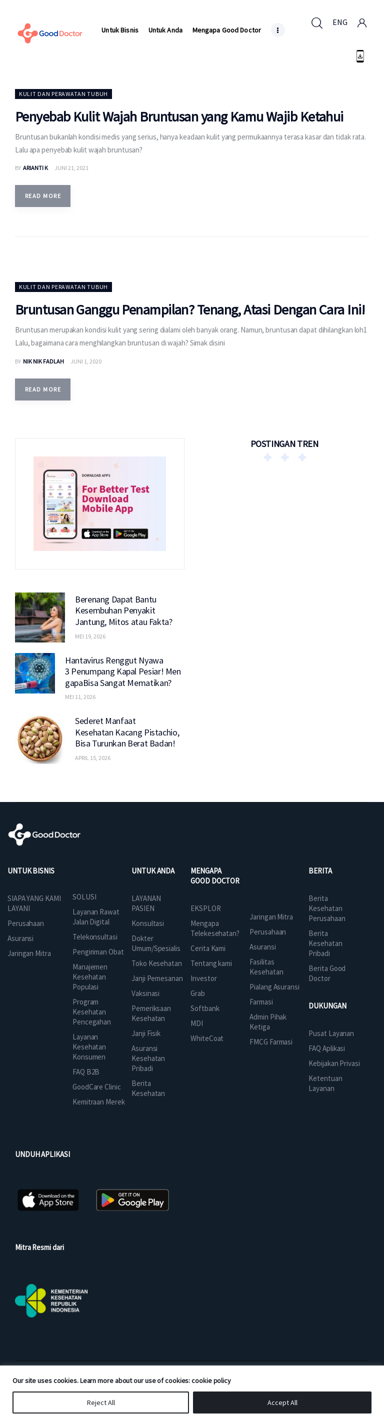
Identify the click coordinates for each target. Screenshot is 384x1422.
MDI (196, 1023)
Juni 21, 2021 (71, 168)
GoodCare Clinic (96, 1087)
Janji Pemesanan (157, 978)
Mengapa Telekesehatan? (215, 928)
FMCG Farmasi (271, 1041)
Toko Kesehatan (157, 963)
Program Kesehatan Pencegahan (91, 1011)
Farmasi (261, 1001)
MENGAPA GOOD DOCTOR (215, 876)
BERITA (320, 871)
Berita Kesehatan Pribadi (325, 943)
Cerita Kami (208, 948)
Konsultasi (148, 923)
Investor (203, 978)
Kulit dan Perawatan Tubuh (63, 94)
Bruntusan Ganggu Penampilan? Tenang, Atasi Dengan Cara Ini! (189, 309)
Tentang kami (211, 963)
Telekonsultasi (95, 937)
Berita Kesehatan (148, 1088)
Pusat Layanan (331, 1033)
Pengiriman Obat (98, 951)
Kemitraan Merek (98, 1101)
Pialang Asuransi (274, 987)
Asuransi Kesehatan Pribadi (148, 1058)
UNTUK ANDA (153, 871)
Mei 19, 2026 (90, 636)
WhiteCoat (207, 1038)
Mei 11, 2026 (80, 696)
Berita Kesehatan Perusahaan (326, 908)
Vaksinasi (146, 993)
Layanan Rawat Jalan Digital (96, 916)
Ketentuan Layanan (325, 1083)
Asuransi (21, 938)
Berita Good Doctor (327, 973)
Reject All (101, 1402)
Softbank (204, 1008)
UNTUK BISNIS (31, 871)
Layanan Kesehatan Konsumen (89, 1047)
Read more (43, 196)
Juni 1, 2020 (86, 361)
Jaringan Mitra (29, 953)
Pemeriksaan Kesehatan (151, 1013)
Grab (197, 993)
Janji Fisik (146, 1033)
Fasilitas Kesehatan (266, 966)
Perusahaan (26, 923)
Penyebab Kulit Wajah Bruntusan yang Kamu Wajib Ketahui (179, 117)
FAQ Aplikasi (326, 1048)
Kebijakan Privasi (334, 1063)
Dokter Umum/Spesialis (156, 943)
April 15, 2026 (92, 758)
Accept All (283, 1402)
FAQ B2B (86, 1071)
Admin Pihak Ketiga (268, 1022)
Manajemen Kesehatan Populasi (90, 977)
